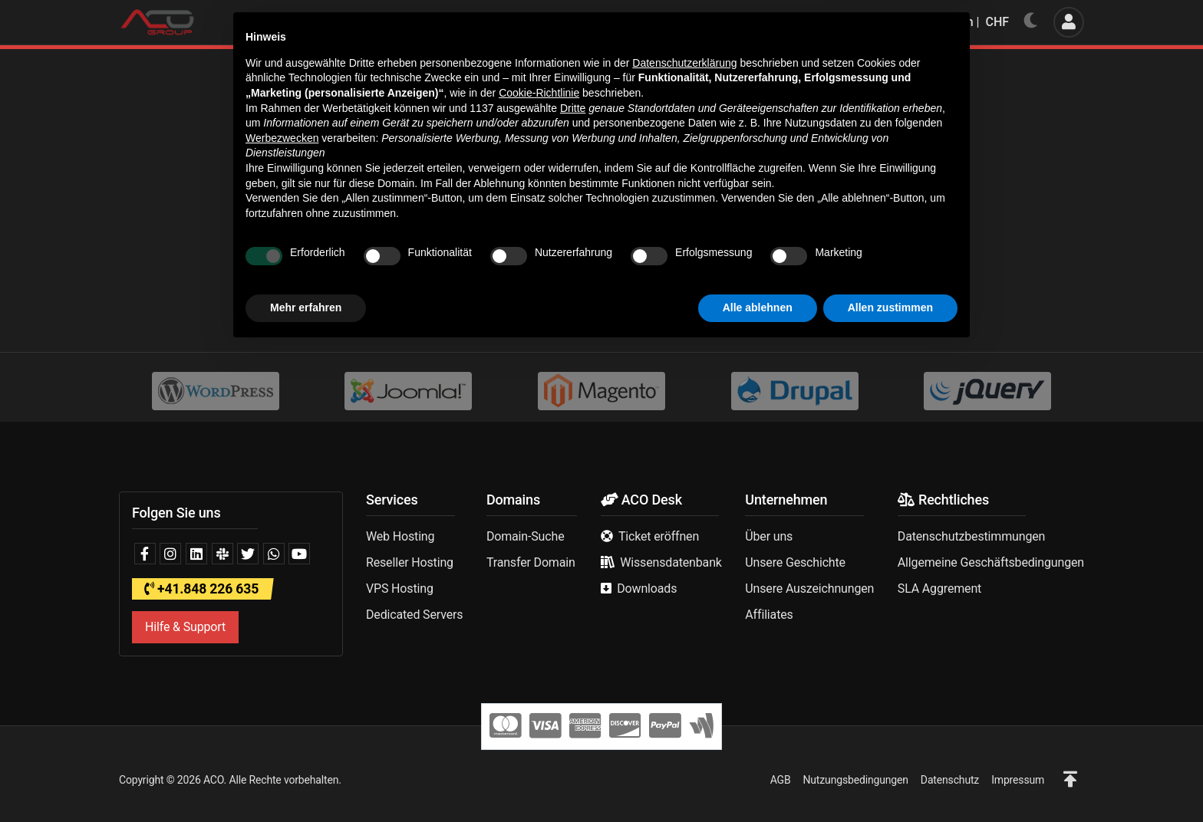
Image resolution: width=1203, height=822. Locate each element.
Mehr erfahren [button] (305, 780)
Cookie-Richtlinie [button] (539, 565)
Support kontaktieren (645, 289)
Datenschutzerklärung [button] (684, 535)
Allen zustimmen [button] (890, 780)
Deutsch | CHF (959, 22)
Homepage (531, 289)
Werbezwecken (282, 610)
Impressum (1017, 780)
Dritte (572, 580)
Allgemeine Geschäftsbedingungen (991, 562)
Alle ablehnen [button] (758, 780)
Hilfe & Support (185, 627)
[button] (1070, 780)
